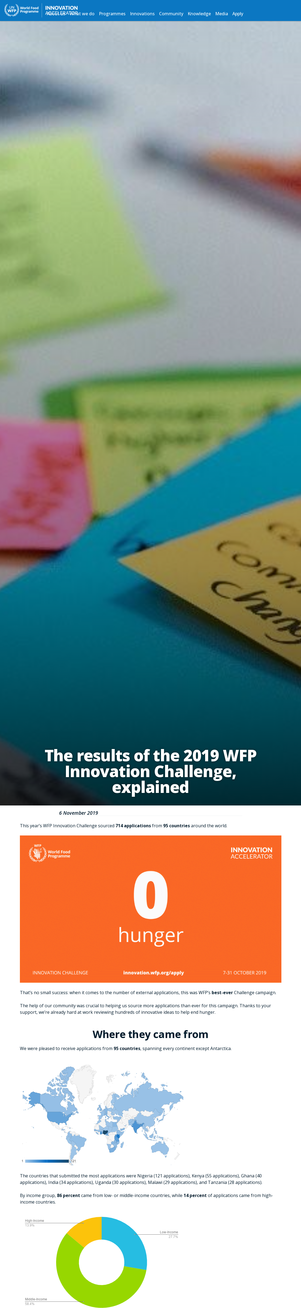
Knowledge (199, 14)
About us (56, 14)
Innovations (142, 14)
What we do (82, 14)
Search (253, 13)
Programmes (112, 14)
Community (171, 14)
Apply (237, 14)
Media (221, 14)
